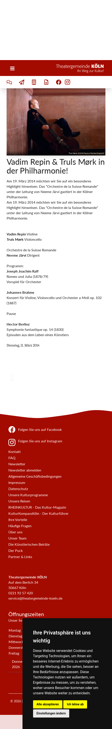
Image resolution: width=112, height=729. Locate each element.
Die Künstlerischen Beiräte (29, 544)
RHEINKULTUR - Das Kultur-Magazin (37, 507)
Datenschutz (18, 489)
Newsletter (16, 464)
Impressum (16, 482)
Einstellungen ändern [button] (51, 713)
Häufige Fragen (20, 526)
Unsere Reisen (19, 501)
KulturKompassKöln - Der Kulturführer (38, 513)
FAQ (11, 458)
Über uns (15, 532)
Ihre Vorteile (17, 519)
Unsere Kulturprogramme (28, 495)
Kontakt (14, 451)
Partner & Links (20, 557)
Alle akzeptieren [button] (48, 704)
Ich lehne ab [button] (75, 704)
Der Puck (15, 550)
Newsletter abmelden (24, 470)
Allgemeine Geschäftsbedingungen (35, 476)
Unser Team (17, 538)
